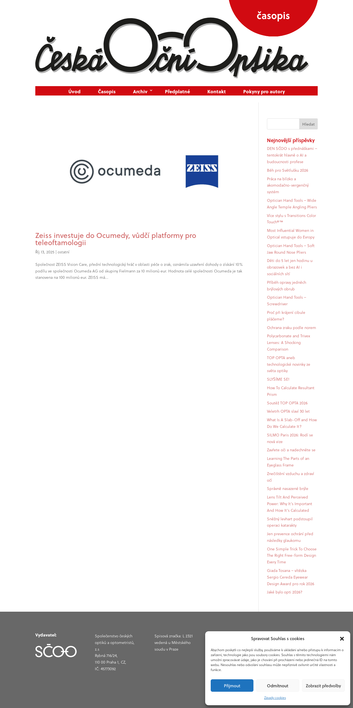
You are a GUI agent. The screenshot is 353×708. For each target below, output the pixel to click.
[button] (342, 638)
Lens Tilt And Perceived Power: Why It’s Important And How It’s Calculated (289, 503)
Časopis (107, 91)
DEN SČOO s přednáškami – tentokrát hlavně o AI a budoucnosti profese (292, 155)
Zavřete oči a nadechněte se (291, 450)
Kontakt (216, 91)
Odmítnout (277, 686)
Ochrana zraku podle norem (291, 327)
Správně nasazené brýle (287, 488)
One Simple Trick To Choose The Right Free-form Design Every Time (292, 555)
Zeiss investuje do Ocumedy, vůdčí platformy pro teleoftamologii (115, 239)
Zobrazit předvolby (323, 686)
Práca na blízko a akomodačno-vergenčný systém (288, 185)
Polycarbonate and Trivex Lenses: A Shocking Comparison (288, 342)
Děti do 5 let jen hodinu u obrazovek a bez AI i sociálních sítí (289, 267)
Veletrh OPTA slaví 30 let (288, 411)
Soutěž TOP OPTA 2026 (287, 403)
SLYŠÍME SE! (278, 379)
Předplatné (177, 91)
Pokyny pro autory (264, 91)
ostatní (63, 252)
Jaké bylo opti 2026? (285, 592)
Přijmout (232, 686)
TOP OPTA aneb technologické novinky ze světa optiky (288, 364)
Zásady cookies (275, 697)
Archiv (140, 91)
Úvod (74, 91)
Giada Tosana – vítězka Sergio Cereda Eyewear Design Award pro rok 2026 (290, 577)
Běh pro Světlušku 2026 (287, 170)
